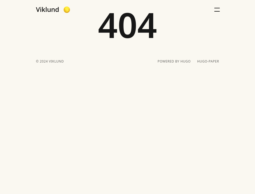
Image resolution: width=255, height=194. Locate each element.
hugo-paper (208, 61)
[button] (67, 9)
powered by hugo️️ (174, 61)
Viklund (47, 9)
